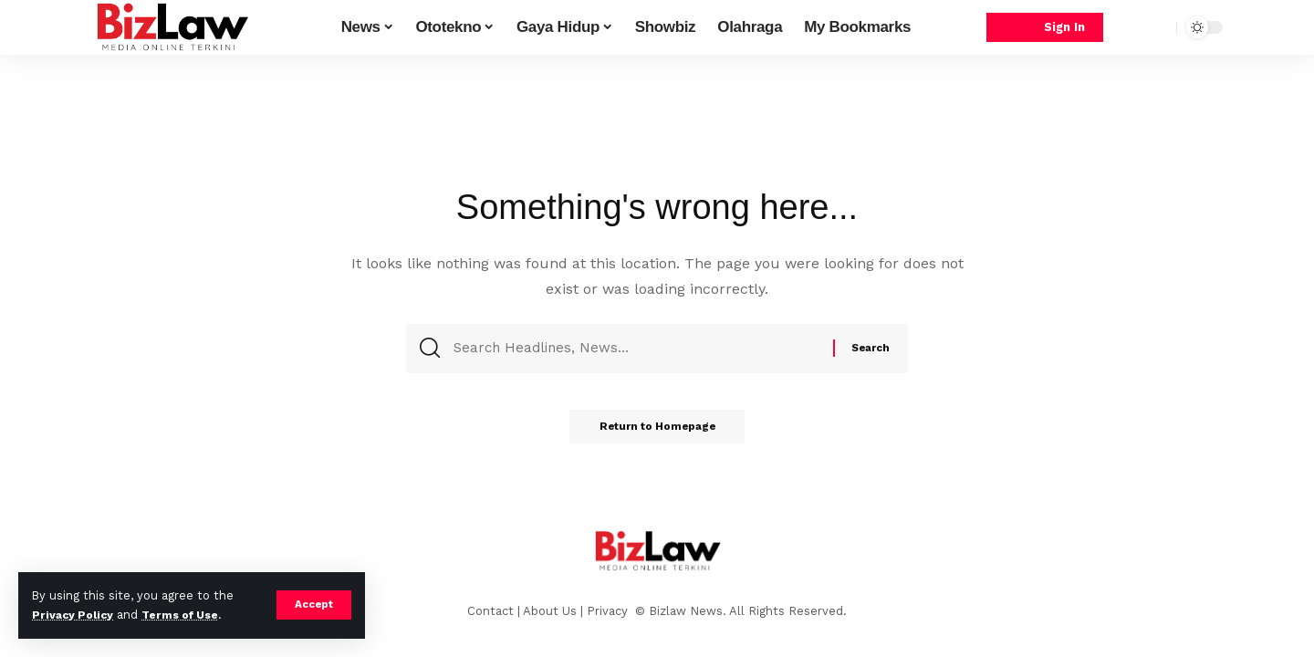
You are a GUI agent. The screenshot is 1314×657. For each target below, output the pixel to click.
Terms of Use (188, 614)
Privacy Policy (75, 614)
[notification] (1130, 27)
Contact (490, 611)
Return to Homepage (657, 432)
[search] (1158, 27)
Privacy (609, 611)
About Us (550, 611)
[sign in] (1044, 28)
